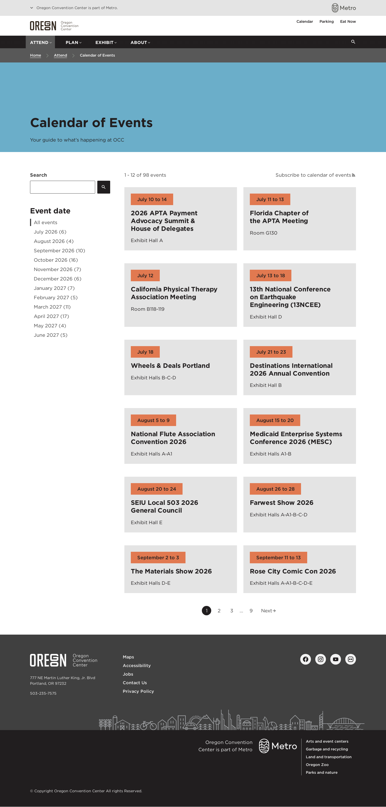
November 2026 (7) (57, 269)
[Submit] (103, 187)
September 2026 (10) (59, 250)
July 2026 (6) (50, 232)
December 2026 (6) (57, 279)
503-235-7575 (43, 693)
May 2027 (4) (50, 325)
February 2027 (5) (56, 297)
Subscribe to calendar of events (313, 175)
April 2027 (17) (51, 316)
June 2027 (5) (51, 335)
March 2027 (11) (52, 307)
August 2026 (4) (54, 241)
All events (45, 222)
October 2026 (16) (56, 260)
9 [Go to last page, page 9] (253, 611)
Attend (60, 55)
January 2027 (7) (54, 288)
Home (35, 55)
